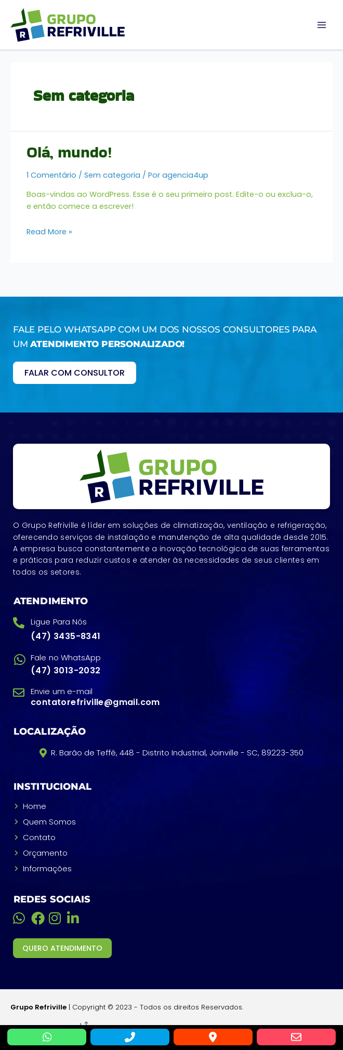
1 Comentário (51, 175)
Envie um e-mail (62, 691)
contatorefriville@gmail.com (95, 702)
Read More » (49, 232)
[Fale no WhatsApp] (19, 659)
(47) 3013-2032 (66, 670)
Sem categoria (112, 175)
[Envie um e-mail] (18, 692)
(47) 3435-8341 (66, 636)
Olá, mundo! (69, 152)
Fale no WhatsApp (66, 657)
